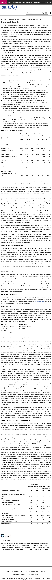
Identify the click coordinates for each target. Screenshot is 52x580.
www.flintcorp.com (39, 301)
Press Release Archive (16, 571)
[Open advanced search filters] (46, 13)
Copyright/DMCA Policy (19, 574)
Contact (37, 574)
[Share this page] (50, 13)
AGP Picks (3, 2)
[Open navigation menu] (2, 13)
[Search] (33, 13)
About (7, 571)
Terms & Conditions (41, 571)
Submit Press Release (29, 571)
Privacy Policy (30, 574)
